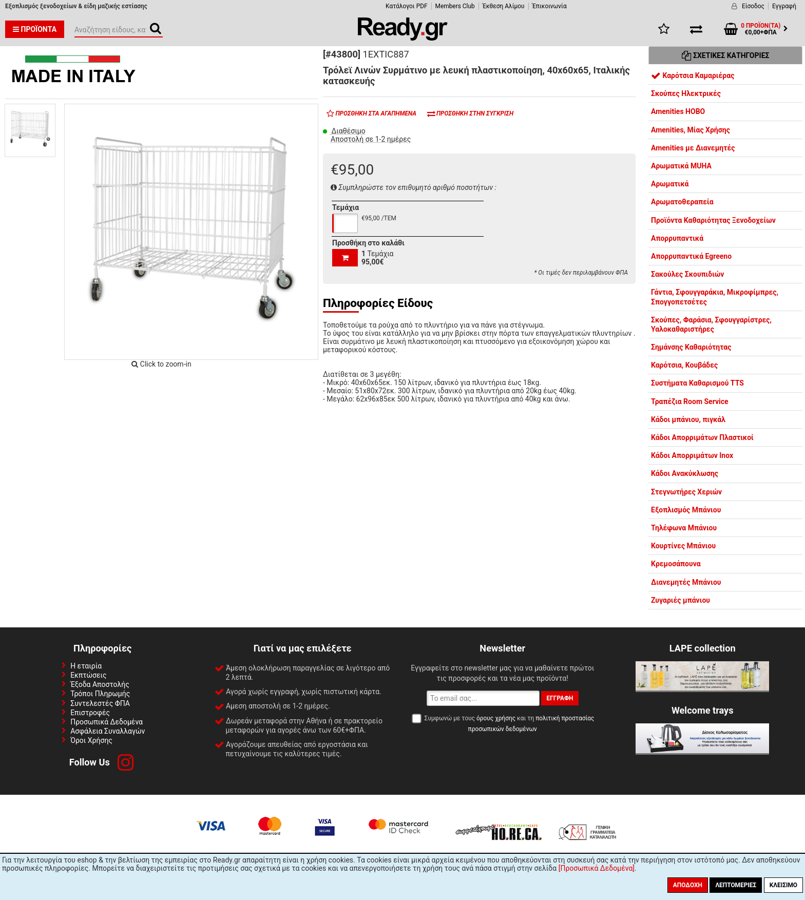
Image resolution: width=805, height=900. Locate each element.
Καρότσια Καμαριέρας (692, 75)
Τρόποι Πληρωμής (100, 694)
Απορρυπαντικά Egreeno (691, 256)
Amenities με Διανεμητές (693, 148)
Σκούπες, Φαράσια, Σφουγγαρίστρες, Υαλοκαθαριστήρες (711, 324)
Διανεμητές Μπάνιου (686, 582)
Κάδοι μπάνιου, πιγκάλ (688, 419)
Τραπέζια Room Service (690, 401)
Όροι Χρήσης (91, 740)
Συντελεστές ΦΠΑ (100, 703)
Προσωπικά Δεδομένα (106, 722)
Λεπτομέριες (735, 885)
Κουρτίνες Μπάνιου (683, 546)
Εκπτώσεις (88, 675)
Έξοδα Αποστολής (99, 684)
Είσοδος (753, 6)
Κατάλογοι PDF (406, 6)
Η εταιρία (86, 666)
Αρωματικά (669, 184)
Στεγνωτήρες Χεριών (686, 492)
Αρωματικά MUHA (681, 166)
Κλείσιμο (783, 885)
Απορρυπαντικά (677, 238)
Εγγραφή (784, 6)
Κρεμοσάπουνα (676, 564)
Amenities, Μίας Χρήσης (690, 130)
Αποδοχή (687, 885)
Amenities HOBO (678, 111)
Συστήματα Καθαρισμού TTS (697, 383)
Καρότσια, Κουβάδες (684, 365)
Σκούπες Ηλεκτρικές (686, 93)
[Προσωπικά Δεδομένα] (597, 868)
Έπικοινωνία (549, 6)
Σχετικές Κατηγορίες (726, 55)
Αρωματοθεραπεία (682, 202)
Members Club (455, 6)
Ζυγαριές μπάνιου (680, 600)
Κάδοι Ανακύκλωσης (684, 473)
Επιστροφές (90, 712)
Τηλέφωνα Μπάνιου (684, 528)
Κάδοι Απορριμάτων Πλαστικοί (702, 437)
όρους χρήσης (495, 718)
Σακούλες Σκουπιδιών (687, 274)
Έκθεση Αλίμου (504, 6)
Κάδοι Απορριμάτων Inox (692, 455)
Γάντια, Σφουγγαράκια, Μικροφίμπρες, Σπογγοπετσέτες (714, 296)
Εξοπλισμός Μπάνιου (686, 510)
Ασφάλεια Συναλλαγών (107, 731)
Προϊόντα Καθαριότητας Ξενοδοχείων (713, 220)
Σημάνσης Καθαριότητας (691, 347)
